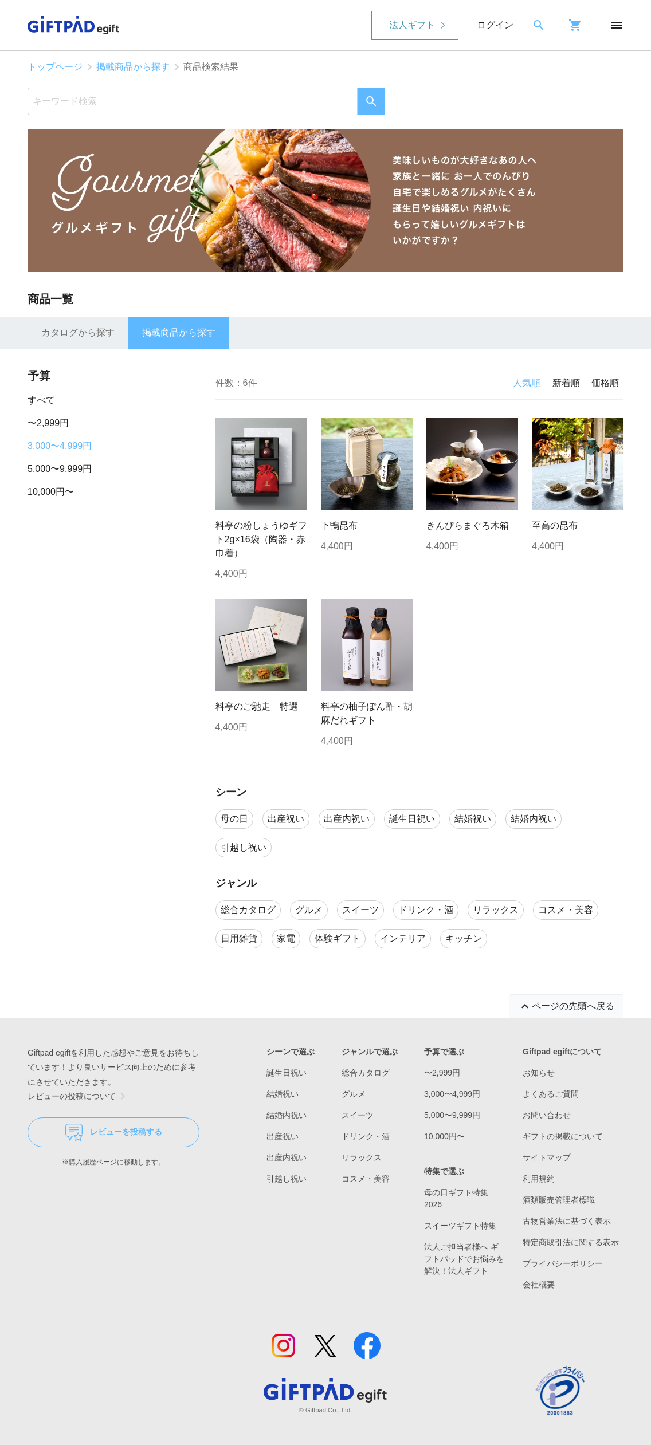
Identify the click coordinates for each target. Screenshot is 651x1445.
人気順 (526, 383)
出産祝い (282, 1136)
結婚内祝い (286, 1115)
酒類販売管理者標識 (559, 1199)
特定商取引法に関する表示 (571, 1242)
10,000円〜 (51, 492)
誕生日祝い (286, 1072)
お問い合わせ (547, 1115)
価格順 (605, 383)
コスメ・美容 (366, 1178)
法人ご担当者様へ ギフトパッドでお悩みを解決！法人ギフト (464, 1258)
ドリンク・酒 (366, 1136)
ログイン (495, 25)
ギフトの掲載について (563, 1136)
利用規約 (539, 1178)
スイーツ (358, 1115)
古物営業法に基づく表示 (567, 1221)
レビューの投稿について (79, 1096)
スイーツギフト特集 (460, 1225)
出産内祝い (286, 1157)
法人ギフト (412, 25)
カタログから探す (78, 332)
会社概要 (539, 1284)
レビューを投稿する (113, 1132)
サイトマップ (547, 1157)
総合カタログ (366, 1072)
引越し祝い (286, 1178)
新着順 (566, 383)
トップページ (55, 67)
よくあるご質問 (551, 1093)
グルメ (354, 1093)
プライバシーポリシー (563, 1263)
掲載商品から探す (133, 67)
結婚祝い (282, 1093)
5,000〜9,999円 (60, 469)
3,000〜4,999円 (60, 446)
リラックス (362, 1157)
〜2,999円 (48, 423)
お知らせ (539, 1072)
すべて (41, 400)
